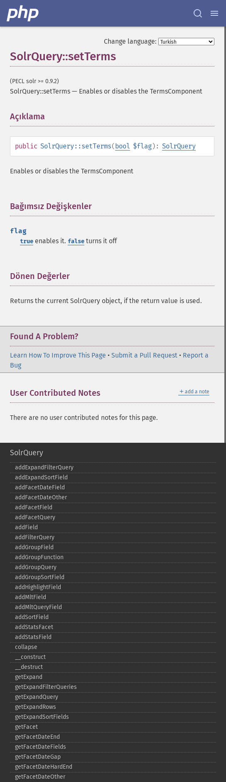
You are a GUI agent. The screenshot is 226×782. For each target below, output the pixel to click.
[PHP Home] (23, 13)
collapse (26, 647)
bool (122, 146)
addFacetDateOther (41, 497)
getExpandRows (35, 706)
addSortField (32, 617)
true (26, 241)
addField (26, 527)
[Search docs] (197, 13)
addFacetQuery (35, 517)
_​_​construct (30, 657)
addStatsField (33, 637)
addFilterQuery (34, 537)
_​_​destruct (29, 667)
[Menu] (214, 13)
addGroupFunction (39, 557)
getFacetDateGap (38, 756)
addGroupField (34, 547)
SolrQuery (179, 146)
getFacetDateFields (40, 746)
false (76, 241)
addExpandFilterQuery (44, 467)
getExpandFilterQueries (46, 687)
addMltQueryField (38, 607)
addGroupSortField (39, 577)
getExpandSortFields (42, 716)
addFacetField (33, 507)
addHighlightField (38, 587)
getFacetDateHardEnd (43, 766)
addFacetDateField (40, 487)
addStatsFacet (34, 627)
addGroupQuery (35, 567)
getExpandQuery (36, 697)
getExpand (28, 677)
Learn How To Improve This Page (58, 355)
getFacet (26, 726)
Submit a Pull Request (144, 355)
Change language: (130, 41)
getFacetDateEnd (37, 736)
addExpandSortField (41, 477)
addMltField (30, 597)
